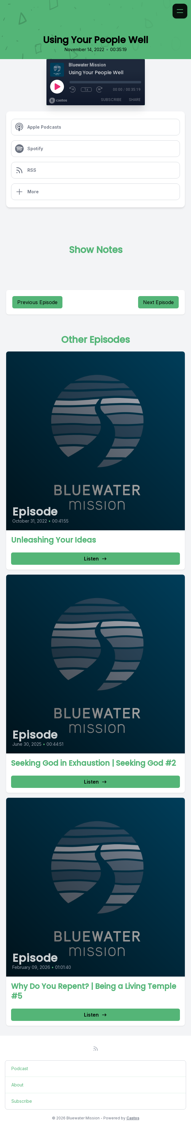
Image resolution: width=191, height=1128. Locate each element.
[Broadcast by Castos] (58, 101)
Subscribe (111, 99)
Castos (132, 1118)
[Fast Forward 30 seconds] (99, 89)
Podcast (19, 1068)
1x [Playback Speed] (86, 89)
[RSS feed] (95, 1048)
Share (135, 99)
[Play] (57, 86)
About (17, 1084)
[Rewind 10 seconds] (73, 89)
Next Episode (158, 302)
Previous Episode (37, 302)
